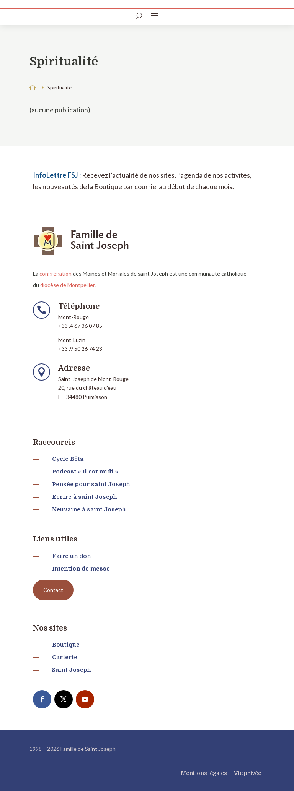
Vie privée (247, 773)
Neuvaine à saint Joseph (89, 509)
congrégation (55, 273)
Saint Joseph (71, 669)
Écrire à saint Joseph (84, 496)
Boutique (66, 644)
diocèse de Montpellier (67, 285)
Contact (53, 590)
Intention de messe (81, 568)
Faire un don (71, 556)
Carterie (64, 657)
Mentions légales (204, 773)
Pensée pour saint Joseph (91, 484)
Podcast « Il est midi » (85, 471)
